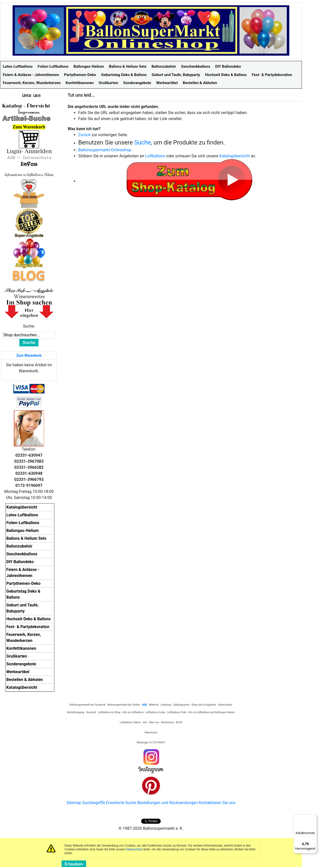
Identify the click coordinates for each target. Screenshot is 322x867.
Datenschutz (134, 849)
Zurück (84, 134)
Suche (142, 142)
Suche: (29, 326)
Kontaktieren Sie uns (217, 802)
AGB (144, 704)
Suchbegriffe (93, 802)
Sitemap (73, 802)
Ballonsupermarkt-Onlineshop (104, 150)
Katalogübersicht (234, 156)
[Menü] (314, 817)
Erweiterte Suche (121, 802)
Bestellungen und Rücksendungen (167, 802)
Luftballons (155, 156)
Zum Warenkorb (29, 355)
